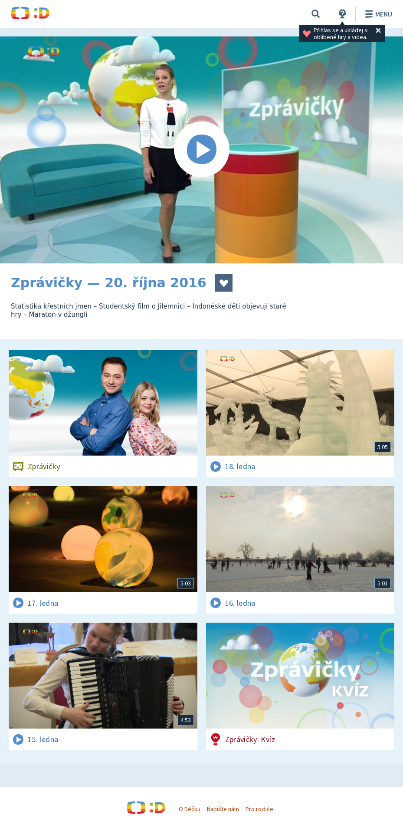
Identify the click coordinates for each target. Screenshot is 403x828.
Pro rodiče (259, 809)
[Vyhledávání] (316, 14)
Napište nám (223, 809)
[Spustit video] (201, 149)
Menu (377, 13)
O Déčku (189, 809)
